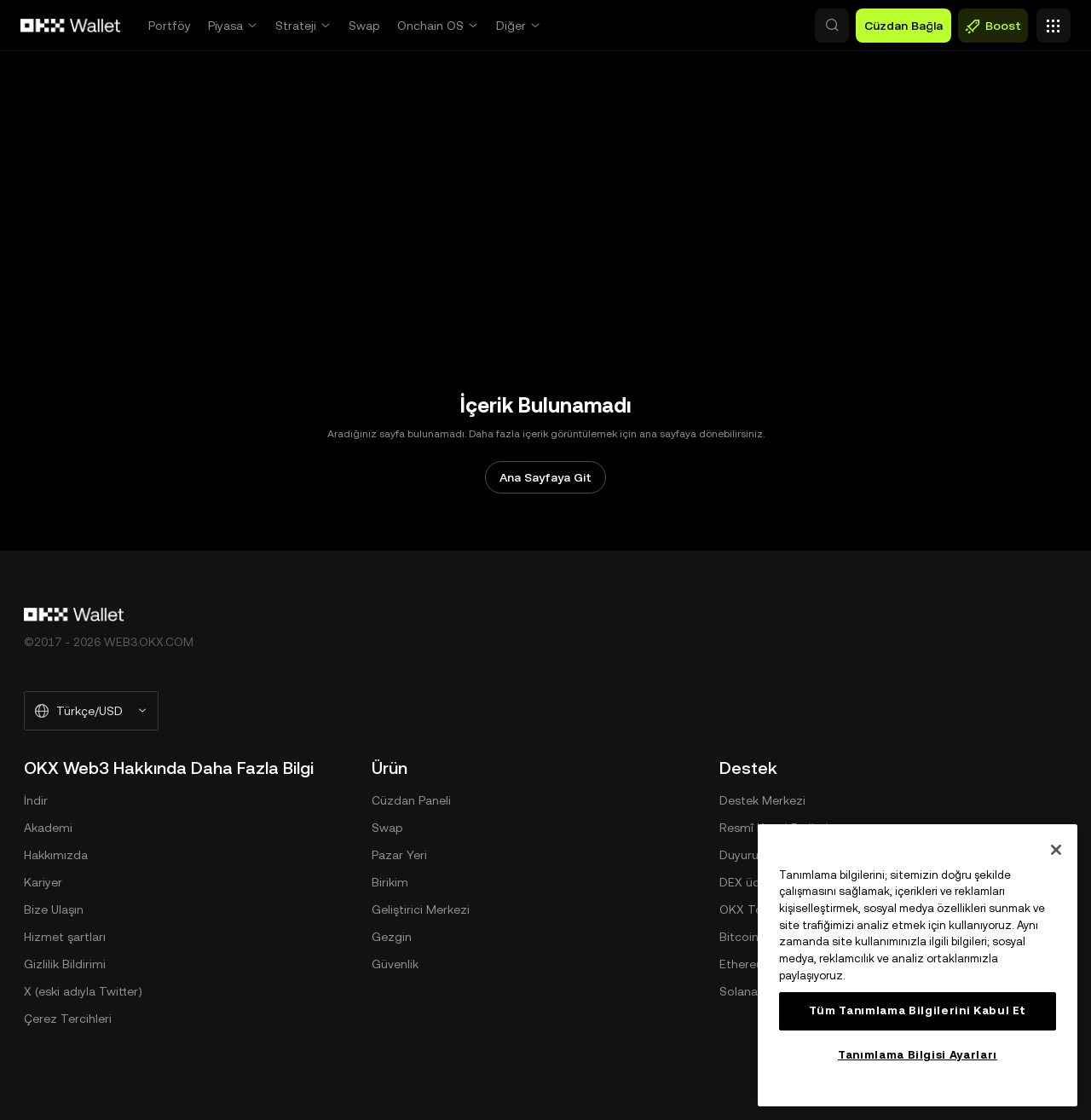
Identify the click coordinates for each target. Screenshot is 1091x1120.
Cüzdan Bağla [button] (903, 25)
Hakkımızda (56, 855)
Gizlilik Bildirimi (65, 964)
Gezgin (392, 937)
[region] (917, 965)
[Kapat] (1056, 850)
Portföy (169, 25)
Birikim (390, 882)
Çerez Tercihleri (68, 1018)
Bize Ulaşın (54, 909)
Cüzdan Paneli (411, 800)
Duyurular (745, 855)
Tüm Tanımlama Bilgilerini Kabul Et (917, 1010)
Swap (364, 25)
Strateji (295, 25)
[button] (758, 26)
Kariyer (43, 882)
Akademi (48, 827)
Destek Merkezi (762, 800)
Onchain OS (430, 25)
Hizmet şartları (65, 937)
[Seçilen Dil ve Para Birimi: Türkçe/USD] (91, 710)
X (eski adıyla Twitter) (83, 991)
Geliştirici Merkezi (421, 909)
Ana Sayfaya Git (545, 477)
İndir (36, 800)
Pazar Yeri (399, 855)
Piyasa (225, 25)
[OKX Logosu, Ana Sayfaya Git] (70, 25)
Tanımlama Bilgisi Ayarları (917, 1054)
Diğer (511, 25)
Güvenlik (395, 964)
